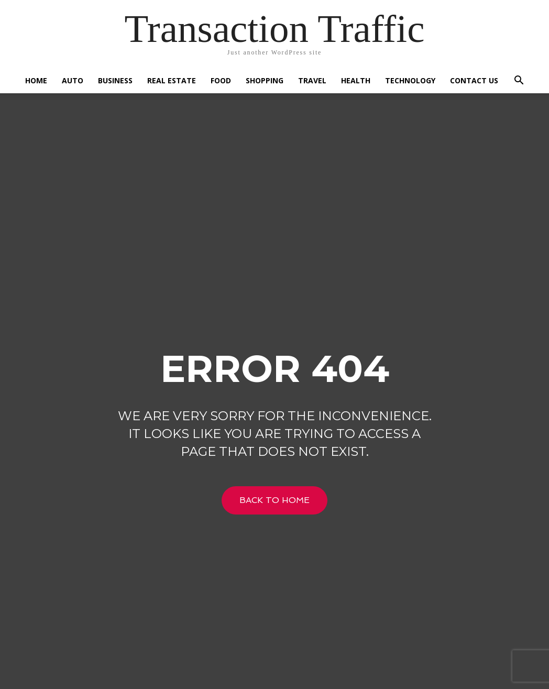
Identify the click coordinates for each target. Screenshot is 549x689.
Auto (72, 80)
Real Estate (171, 80)
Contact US (474, 80)
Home (36, 80)
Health (355, 80)
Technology (410, 80)
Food (221, 80)
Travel (312, 80)
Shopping (264, 80)
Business (115, 80)
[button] (518, 81)
